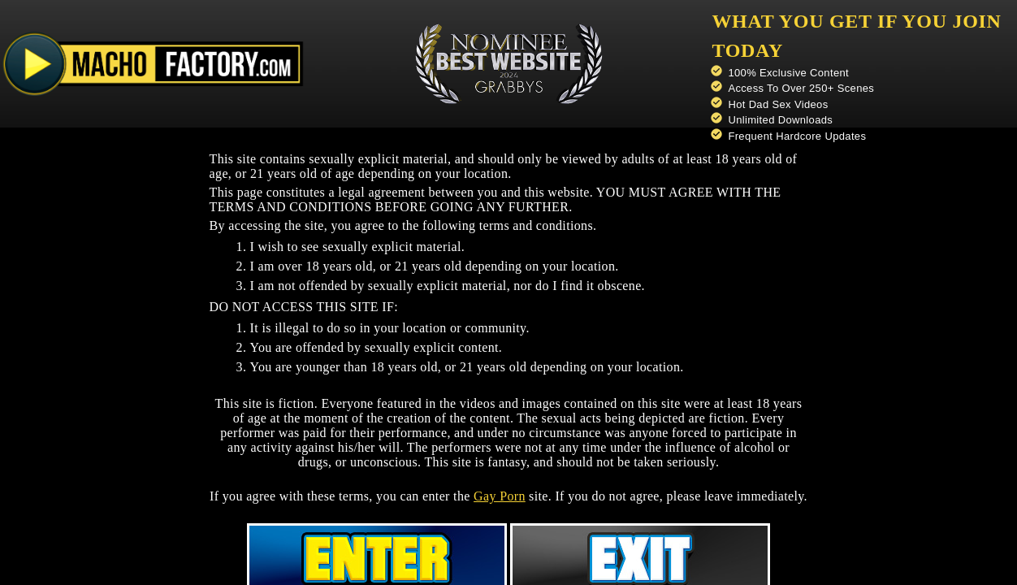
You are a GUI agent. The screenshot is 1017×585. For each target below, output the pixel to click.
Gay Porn (500, 496)
